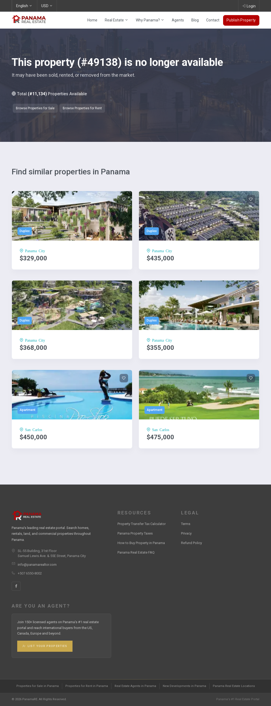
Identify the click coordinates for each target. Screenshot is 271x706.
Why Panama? (150, 20)
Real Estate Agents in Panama (135, 686)
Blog (195, 20)
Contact (212, 20)
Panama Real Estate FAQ (136, 552)
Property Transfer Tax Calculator (142, 524)
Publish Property (241, 20)
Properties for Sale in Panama (37, 686)
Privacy (186, 533)
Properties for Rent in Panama (86, 686)
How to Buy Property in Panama (141, 543)
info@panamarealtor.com (37, 565)
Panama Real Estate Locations (234, 686)
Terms (185, 524)
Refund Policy (191, 543)
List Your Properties (44, 646)
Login (249, 5)
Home (92, 20)
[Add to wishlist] (124, 199)
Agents (178, 20)
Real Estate (116, 20)
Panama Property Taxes (135, 533)
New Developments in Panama (184, 686)
